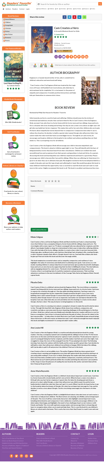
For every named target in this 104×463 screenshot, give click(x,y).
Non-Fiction (82, 9)
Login (28, 9)
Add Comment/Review (43, 232)
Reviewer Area (93, 441)
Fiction (74, 9)
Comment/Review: (37, 193)
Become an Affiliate (77, 445)
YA (59, 9)
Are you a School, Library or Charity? (48, 445)
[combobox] (69, 4)
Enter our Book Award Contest (13, 441)
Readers (15, 9)
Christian (66, 9)
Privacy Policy (80, 455)
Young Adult (11, 28)
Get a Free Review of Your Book (13, 438)
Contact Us (75, 438)
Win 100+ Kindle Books (44, 441)
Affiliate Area (92, 443)
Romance (92, 9)
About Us (74, 441)
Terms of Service (93, 455)
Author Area (92, 438)
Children (53, 9)
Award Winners (42, 9)
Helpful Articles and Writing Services (15, 443)
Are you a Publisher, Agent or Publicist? (15, 445)
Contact (22, 9)
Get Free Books (41, 443)
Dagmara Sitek (61, 35)
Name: (33, 188)
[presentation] (46, 224)
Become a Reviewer (77, 443)
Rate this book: (36, 183)
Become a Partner (77, 448)
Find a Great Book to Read (45, 438)
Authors (8, 9)
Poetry (39, 10)
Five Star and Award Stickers (12, 448)
